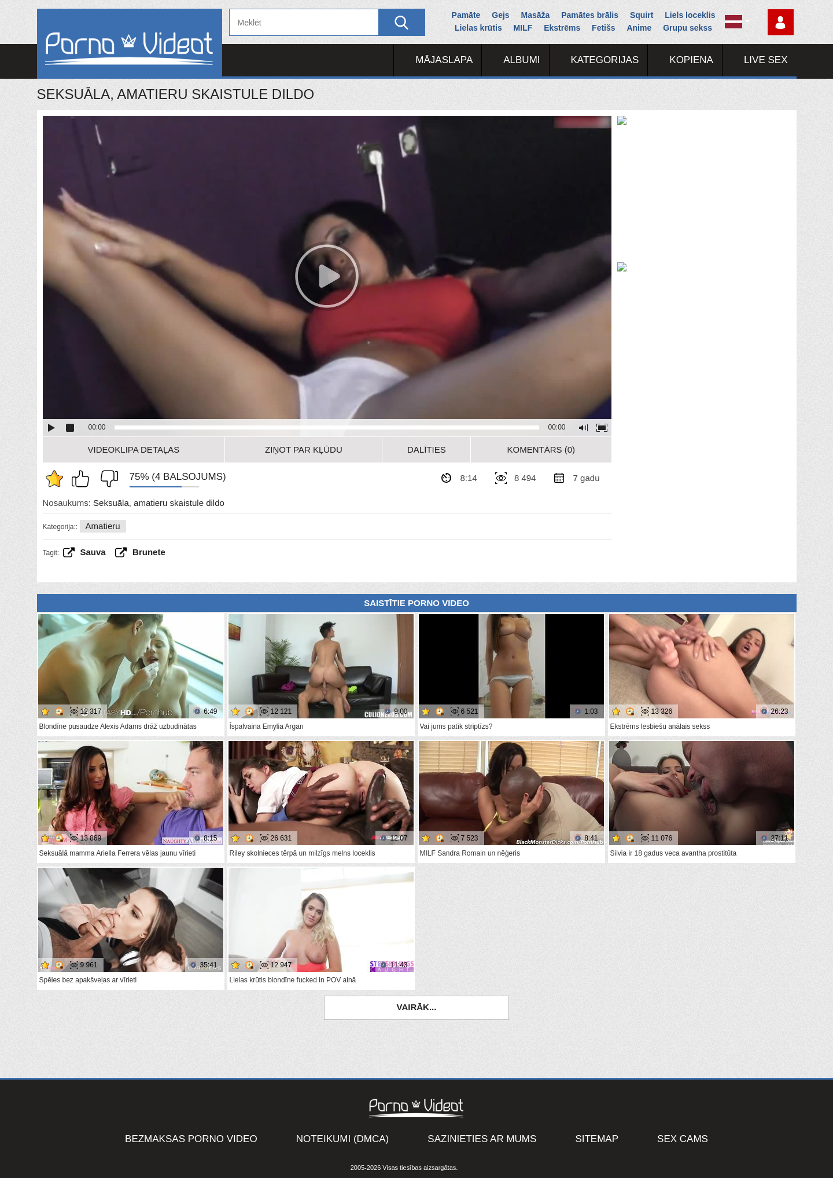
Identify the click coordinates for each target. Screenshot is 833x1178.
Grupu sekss (687, 27)
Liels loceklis (690, 15)
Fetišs (603, 27)
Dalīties (426, 449)
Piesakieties (781, 22)
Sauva (93, 552)
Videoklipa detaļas (134, 449)
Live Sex (766, 59)
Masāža (535, 15)
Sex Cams (682, 1138)
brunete (148, 552)
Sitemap (596, 1138)
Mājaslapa (444, 59)
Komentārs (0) (541, 449)
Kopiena (691, 59)
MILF (523, 27)
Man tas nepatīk (106, 478)
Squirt (641, 15)
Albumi (521, 59)
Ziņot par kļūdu (303, 449)
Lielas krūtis (478, 27)
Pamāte (466, 15)
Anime (638, 27)
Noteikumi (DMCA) (342, 1138)
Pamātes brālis (589, 15)
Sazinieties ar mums (481, 1138)
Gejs (500, 15)
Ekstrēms (562, 27)
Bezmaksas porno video (191, 1138)
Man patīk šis (83, 478)
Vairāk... (417, 1007)
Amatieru (103, 526)
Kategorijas (605, 59)
